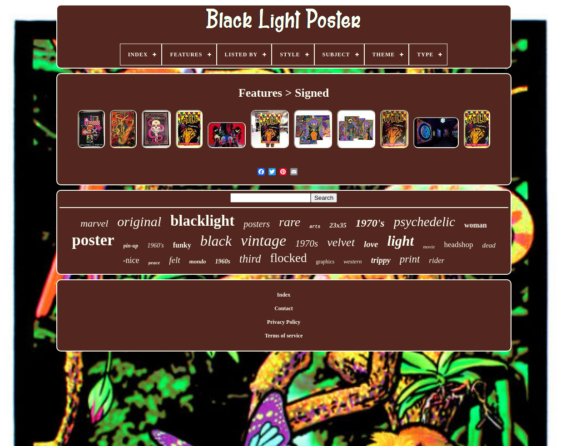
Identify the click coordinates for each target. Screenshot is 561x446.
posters (256, 224)
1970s (306, 243)
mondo (197, 261)
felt (174, 260)
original (139, 221)
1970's (370, 223)
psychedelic (424, 221)
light (400, 241)
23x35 (338, 225)
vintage (263, 240)
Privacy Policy (284, 322)
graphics (325, 261)
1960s (222, 261)
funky (182, 245)
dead (489, 245)
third (250, 259)
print (410, 259)
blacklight (202, 221)
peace (154, 262)
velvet (341, 242)
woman (475, 225)
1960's (155, 245)
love (371, 244)
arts (314, 226)
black (216, 241)
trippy (381, 260)
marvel (94, 223)
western (352, 261)
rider (436, 260)
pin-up (131, 246)
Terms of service (284, 335)
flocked (288, 258)
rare (289, 222)
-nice (131, 260)
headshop (458, 244)
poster (93, 240)
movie (429, 246)
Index (283, 295)
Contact (283, 308)
